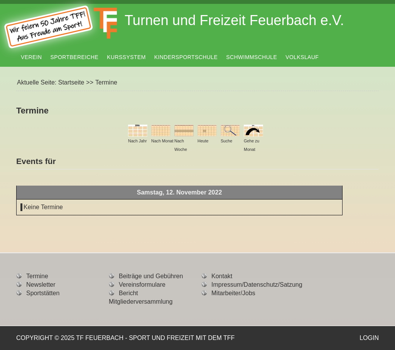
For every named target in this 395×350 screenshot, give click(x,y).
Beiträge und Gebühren (151, 276)
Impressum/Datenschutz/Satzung (256, 284)
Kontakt (221, 276)
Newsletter (41, 284)
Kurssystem (126, 57)
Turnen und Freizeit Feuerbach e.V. (234, 20)
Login (369, 338)
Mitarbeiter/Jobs (233, 293)
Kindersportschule (186, 57)
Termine (37, 276)
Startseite (71, 82)
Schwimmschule (251, 57)
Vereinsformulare (142, 284)
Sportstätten (42, 293)
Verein (31, 57)
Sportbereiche (75, 57)
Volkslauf (302, 57)
